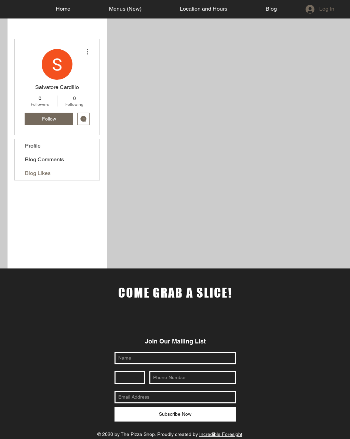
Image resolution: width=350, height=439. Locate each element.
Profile (33, 145)
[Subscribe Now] (175, 414)
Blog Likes (38, 173)
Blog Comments (44, 159)
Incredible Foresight (220, 434)
